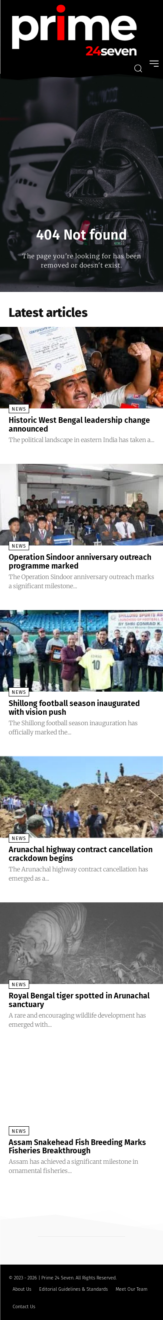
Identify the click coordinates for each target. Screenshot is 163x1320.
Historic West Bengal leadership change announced (79, 424)
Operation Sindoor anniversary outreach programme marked (80, 561)
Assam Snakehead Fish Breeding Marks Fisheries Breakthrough (77, 1147)
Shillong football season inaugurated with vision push (74, 708)
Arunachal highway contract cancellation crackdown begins (81, 854)
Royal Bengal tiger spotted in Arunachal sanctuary (79, 1000)
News (19, 409)
